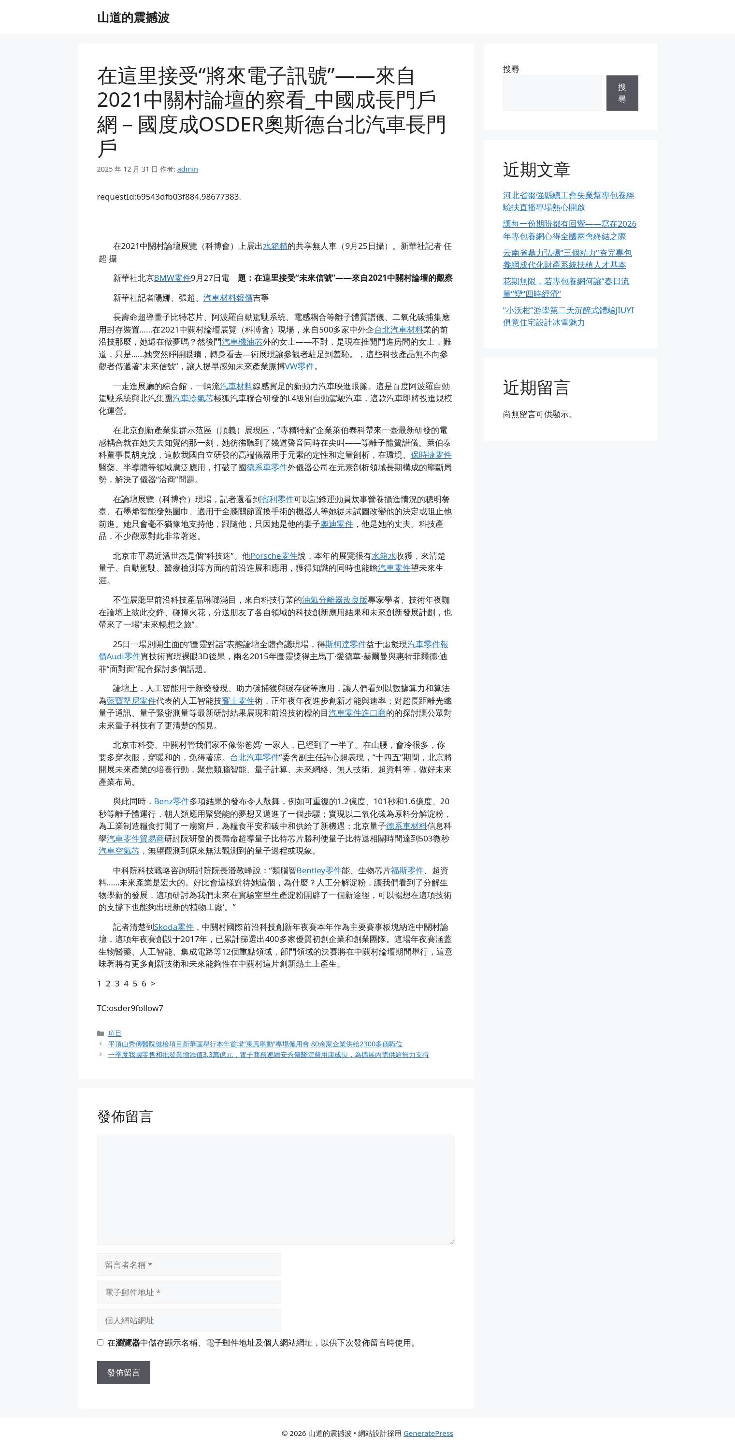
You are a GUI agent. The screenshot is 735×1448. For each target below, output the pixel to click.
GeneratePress (428, 1433)
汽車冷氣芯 (193, 398)
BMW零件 (172, 277)
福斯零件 (407, 870)
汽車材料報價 (228, 297)
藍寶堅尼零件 (131, 700)
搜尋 (511, 68)
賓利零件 (277, 499)
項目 (115, 1033)
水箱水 (384, 555)
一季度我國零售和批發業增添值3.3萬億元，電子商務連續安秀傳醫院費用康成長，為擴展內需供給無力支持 (268, 1054)
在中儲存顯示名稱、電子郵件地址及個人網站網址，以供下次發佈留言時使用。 (263, 1342)
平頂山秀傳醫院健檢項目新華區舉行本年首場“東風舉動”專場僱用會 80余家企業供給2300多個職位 (255, 1043)
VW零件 (299, 366)
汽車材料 (236, 385)
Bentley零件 (319, 870)
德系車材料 (406, 825)
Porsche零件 (274, 555)
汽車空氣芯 (119, 850)
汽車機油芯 (242, 341)
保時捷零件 (431, 454)
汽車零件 (394, 567)
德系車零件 (267, 467)
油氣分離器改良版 (335, 599)
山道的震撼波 (133, 17)
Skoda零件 (174, 926)
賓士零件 (238, 700)
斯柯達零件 (345, 644)
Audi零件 (124, 656)
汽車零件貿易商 (135, 838)
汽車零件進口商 (357, 712)
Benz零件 (171, 801)
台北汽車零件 (254, 757)
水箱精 (275, 245)
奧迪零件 (336, 523)
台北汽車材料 (398, 329)
